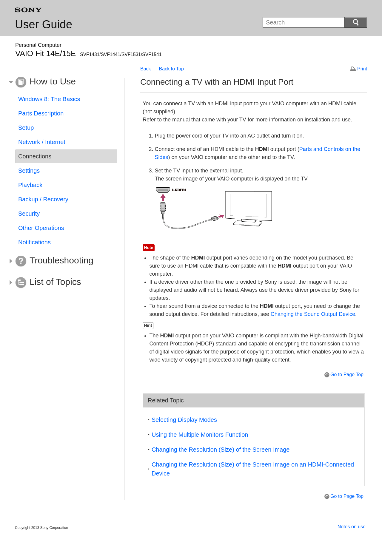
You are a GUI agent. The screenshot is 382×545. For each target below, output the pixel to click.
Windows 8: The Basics (49, 99)
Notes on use (352, 526)
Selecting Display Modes (184, 419)
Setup (26, 127)
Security (29, 213)
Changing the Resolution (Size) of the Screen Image (221, 449)
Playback (30, 185)
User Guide (43, 24)
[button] (61, 82)
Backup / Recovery (43, 199)
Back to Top (171, 68)
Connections (34, 156)
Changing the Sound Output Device (313, 314)
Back (145, 68)
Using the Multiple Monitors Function (200, 434)
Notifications (34, 242)
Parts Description (41, 113)
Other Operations (41, 228)
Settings (29, 170)
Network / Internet (41, 142)
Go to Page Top (346, 374)
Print (362, 68)
